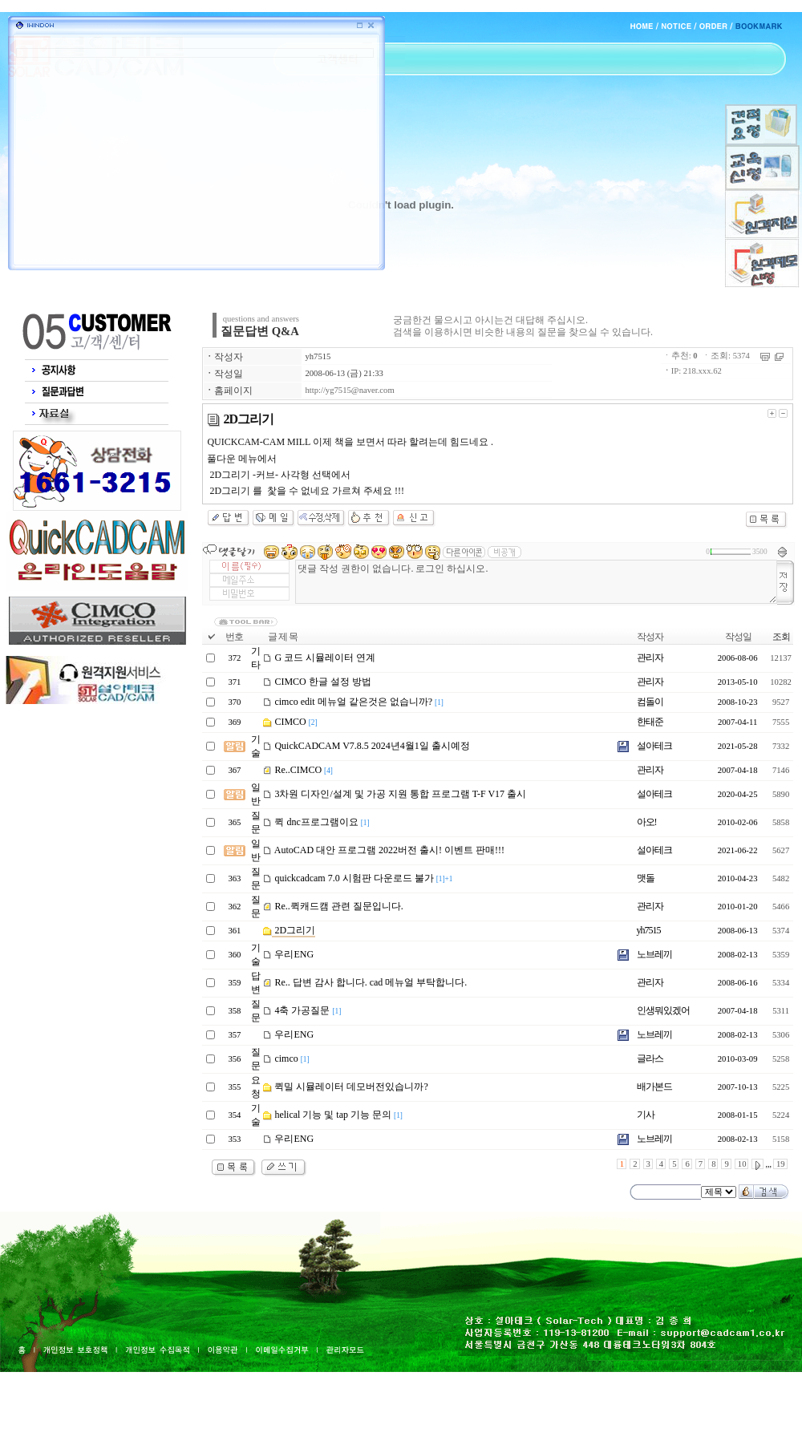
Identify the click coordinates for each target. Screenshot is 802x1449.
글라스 (650, 1058)
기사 (645, 1114)
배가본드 (654, 1086)
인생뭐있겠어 (663, 1010)
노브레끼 (654, 954)
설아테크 (654, 745)
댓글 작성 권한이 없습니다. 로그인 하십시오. (535, 582)
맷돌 (645, 878)
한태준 (650, 721)
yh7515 (317, 356)
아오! (647, 822)
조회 (781, 636)
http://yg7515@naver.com (349, 390)
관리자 (650, 657)
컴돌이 (650, 701)
